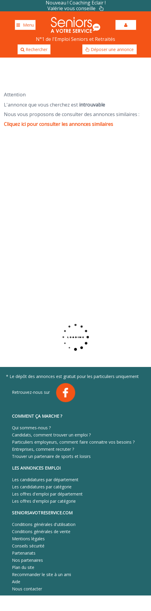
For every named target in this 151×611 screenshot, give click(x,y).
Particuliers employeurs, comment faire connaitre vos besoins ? (73, 442)
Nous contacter (27, 589)
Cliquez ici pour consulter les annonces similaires (58, 124)
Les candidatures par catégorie (42, 487)
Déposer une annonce (109, 49)
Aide (16, 581)
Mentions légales (28, 538)
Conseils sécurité (28, 546)
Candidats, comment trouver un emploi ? (51, 435)
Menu (25, 25)
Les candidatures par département (45, 479)
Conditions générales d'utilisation (44, 524)
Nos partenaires (27, 560)
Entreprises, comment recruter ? (43, 449)
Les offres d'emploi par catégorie (44, 501)
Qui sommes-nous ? (31, 428)
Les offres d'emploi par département (47, 494)
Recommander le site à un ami (41, 574)
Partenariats (24, 553)
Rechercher (34, 49)
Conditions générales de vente (41, 531)
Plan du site (23, 567)
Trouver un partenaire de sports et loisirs (51, 456)
